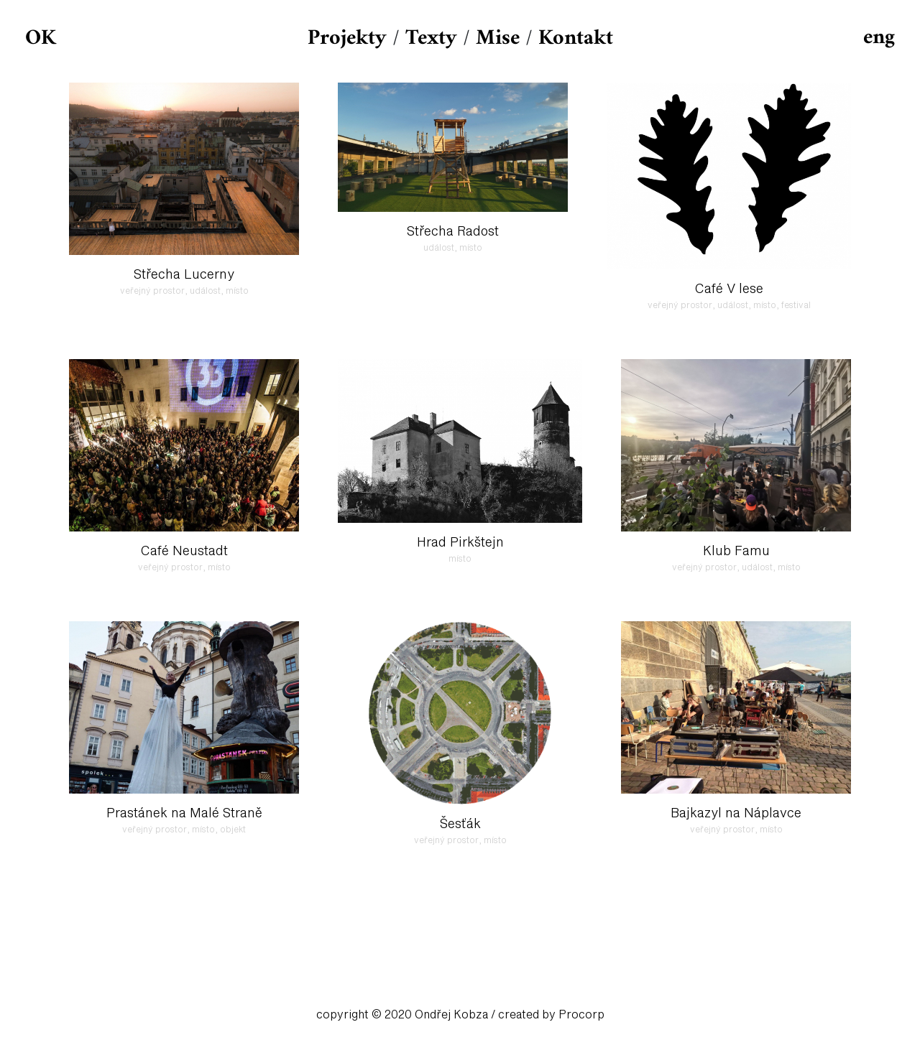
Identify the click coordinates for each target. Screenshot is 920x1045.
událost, (208, 291)
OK (40, 38)
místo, (767, 306)
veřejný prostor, (155, 291)
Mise (498, 38)
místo (237, 291)
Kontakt (575, 38)
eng (879, 38)
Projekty (347, 38)
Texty (431, 38)
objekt (233, 830)
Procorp (581, 1015)
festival (796, 306)
